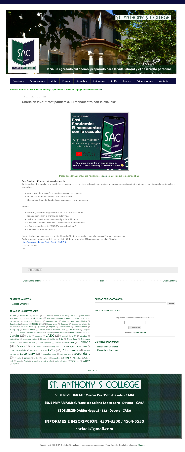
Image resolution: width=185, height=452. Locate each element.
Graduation (74, 329)
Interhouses (75, 332)
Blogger (141, 445)
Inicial (53, 81)
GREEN (13, 332)
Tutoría (26, 361)
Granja (85, 329)
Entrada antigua (170, 281)
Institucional (99, 81)
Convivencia (15, 324)
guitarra (22, 332)
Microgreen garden (30, 339)
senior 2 (27, 358)
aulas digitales (64, 318)
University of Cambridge (107, 350)
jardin (85, 332)
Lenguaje (65, 336)
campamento (14, 321)
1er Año (13, 316)
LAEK (50, 335)
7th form (26, 318)
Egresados (41, 327)
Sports (66, 358)
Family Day (14, 330)
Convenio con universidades (74, 321)
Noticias (52, 339)
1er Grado (24, 315)
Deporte (127, 81)
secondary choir (49, 354)
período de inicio (29, 342)
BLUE (85, 318)
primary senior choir (57, 346)
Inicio (102, 281)
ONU (61, 339)
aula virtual (51, 318)
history (30, 332)
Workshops (74, 361)
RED (43, 350)
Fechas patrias (29, 330)
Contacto (163, 81)
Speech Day (55, 358)
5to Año (74, 316)
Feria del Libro (44, 329)
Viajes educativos (61, 361)
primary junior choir (38, 346)
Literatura (83, 336)
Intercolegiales (61, 332)
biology (76, 318)
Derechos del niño (78, 324)
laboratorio (38, 336)
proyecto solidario (18, 350)
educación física (27, 327)
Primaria (66, 81)
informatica (40, 332)
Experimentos (64, 327)
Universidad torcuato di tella (42, 361)
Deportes (64, 324)
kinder (29, 336)
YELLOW (86, 361)
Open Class (72, 339)
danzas (25, 324)
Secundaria (82, 81)
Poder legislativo (45, 342)
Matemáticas (14, 339)
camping (27, 321)
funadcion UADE (59, 329)
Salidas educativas (71, 350)
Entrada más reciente (32, 281)
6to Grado (84, 316)
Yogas (15, 364)
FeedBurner (140, 332)
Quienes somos (37, 81)
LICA (74, 336)
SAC (51, 350)
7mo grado (14, 318)
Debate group (51, 324)
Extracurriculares (145, 81)
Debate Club (37, 324)
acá (100, 89)
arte (41, 318)
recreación (33, 350)
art (34, 318)
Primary (21, 346)
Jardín (14, 335)
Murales (43, 339)
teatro (19, 361)
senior (19, 358)
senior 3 (37, 358)
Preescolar (69, 342)
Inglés (114, 81)
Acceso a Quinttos (21, 304)
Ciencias (37, 321)
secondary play (65, 354)
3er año (56, 316)
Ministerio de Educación (107, 347)
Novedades (18, 81)
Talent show (77, 358)
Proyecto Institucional (77, 346)
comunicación (51, 321)
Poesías (58, 342)
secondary (27, 353)
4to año (65, 316)
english (52, 327)
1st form (36, 316)
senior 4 (45, 358)
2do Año (46, 316)
